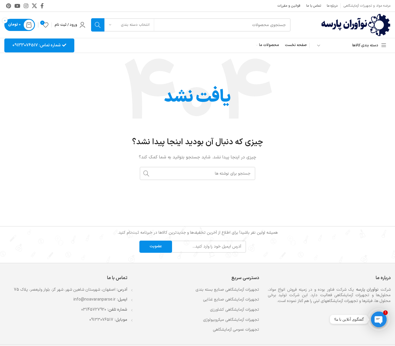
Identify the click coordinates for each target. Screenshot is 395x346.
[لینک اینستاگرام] (26, 5)
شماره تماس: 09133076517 (39, 45)
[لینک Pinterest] (8, 5)
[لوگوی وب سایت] (356, 25)
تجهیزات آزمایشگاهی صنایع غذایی (231, 300)
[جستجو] (191, 25)
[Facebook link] (42, 5)
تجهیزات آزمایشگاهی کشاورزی (234, 310)
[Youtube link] (17, 5)
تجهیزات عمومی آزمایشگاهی (236, 330)
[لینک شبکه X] (34, 5)
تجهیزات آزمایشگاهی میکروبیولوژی (231, 320)
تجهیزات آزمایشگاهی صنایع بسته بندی (227, 290)
